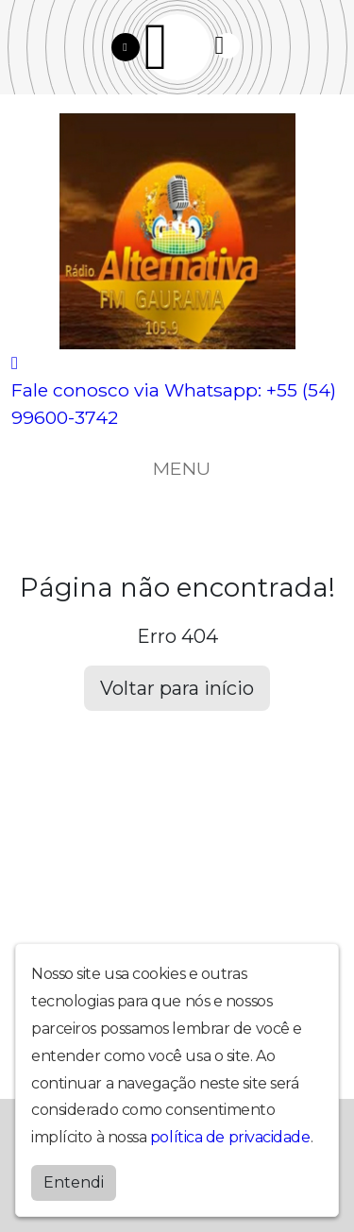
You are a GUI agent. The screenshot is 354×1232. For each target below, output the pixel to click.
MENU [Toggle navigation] (177, 468)
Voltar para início (177, 688)
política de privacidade (230, 1137)
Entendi (73, 1182)
